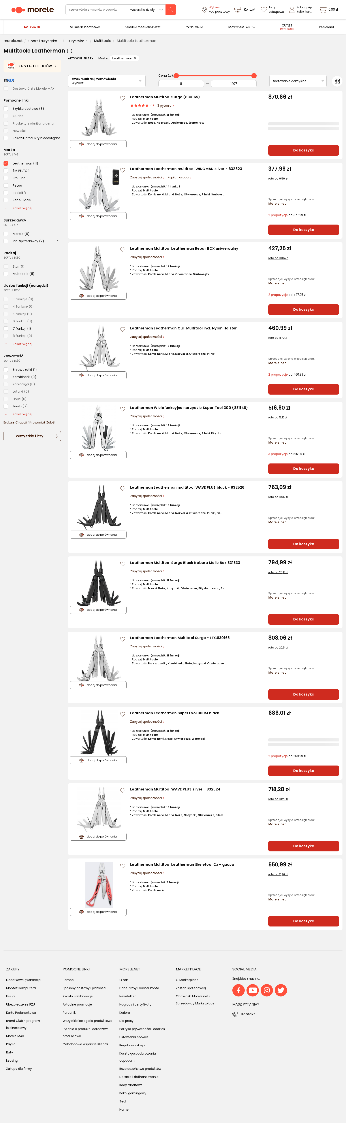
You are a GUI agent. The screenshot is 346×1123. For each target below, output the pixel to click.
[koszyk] (329, 9)
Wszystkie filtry (29, 436)
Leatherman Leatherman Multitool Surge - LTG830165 (180, 637)
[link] (84, 27)
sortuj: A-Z (11, 154)
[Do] (234, 83)
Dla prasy (126, 1021)
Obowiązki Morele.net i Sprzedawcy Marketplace (195, 1000)
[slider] (176, 75)
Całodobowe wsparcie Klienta (85, 1044)
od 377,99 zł (287, 215)
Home (124, 1109)
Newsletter (127, 996)
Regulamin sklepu (132, 1045)
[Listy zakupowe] (273, 9)
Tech (123, 1101)
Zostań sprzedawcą (191, 988)
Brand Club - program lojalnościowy (23, 1024)
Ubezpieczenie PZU (20, 1004)
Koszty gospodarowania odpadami (137, 1057)
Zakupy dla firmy (19, 1068)
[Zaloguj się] (301, 9)
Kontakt (248, 1014)
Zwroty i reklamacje (78, 996)
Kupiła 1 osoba (179, 177)
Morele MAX (15, 1036)
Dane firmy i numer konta (139, 988)
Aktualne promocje (77, 1004)
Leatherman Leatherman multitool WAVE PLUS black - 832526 (187, 487)
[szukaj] (170, 9)
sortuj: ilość (12, 257)
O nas (123, 980)
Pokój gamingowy (132, 1093)
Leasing (12, 1060)
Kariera (124, 1012)
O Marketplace (187, 980)
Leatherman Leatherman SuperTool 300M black (174, 713)
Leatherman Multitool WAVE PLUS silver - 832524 (175, 789)
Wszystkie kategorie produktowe (87, 1021)
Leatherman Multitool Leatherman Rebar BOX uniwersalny (184, 248)
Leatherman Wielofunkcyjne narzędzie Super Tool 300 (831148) (189, 407)
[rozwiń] (58, 240)
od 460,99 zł (287, 374)
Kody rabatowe (131, 1085)
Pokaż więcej (18, 208)
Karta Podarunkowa (21, 1012)
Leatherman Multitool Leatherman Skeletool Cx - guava (182, 864)
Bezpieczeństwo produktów (140, 1068)
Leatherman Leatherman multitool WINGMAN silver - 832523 (186, 168)
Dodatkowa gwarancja (23, 980)
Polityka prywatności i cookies (142, 1029)
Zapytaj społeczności (146, 177)
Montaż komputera (21, 988)
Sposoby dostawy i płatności (84, 988)
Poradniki (69, 1012)
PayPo (10, 1044)
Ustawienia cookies (134, 1037)
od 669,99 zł (287, 756)
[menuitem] (84, 27)
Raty (9, 1052)
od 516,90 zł (286, 454)
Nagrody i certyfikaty (135, 1004)
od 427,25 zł (287, 295)
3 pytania (164, 106)
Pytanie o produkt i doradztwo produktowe (86, 1032)
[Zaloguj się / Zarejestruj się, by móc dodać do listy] (123, 98)
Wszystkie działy (142, 10)
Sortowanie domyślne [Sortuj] (290, 81)
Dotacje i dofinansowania (138, 1077)
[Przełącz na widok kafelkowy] (337, 81)
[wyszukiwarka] (120, 9)
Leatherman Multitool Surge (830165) (165, 97)
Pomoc (68, 980)
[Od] (181, 83)
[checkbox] (24, 108)
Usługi (10, 996)
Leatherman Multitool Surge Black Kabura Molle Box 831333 (185, 562)
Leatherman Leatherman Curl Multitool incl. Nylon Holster (183, 328)
